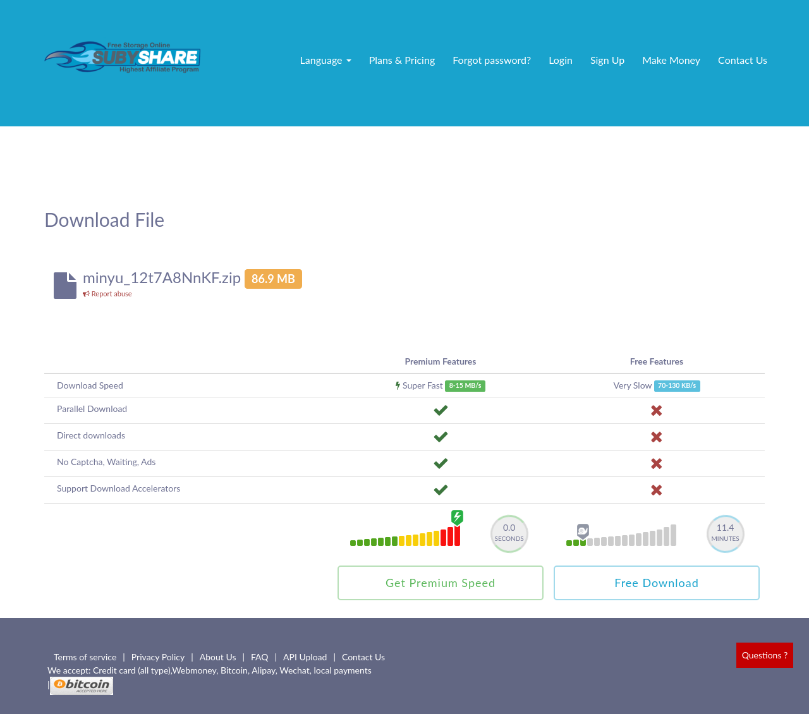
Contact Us (742, 60)
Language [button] (325, 60)
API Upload (305, 656)
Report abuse (107, 293)
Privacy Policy (158, 656)
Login (561, 60)
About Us (218, 656)
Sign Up (607, 60)
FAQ (260, 656)
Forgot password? (492, 60)
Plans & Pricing (402, 60)
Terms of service (85, 656)
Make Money (671, 60)
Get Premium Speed (441, 583)
